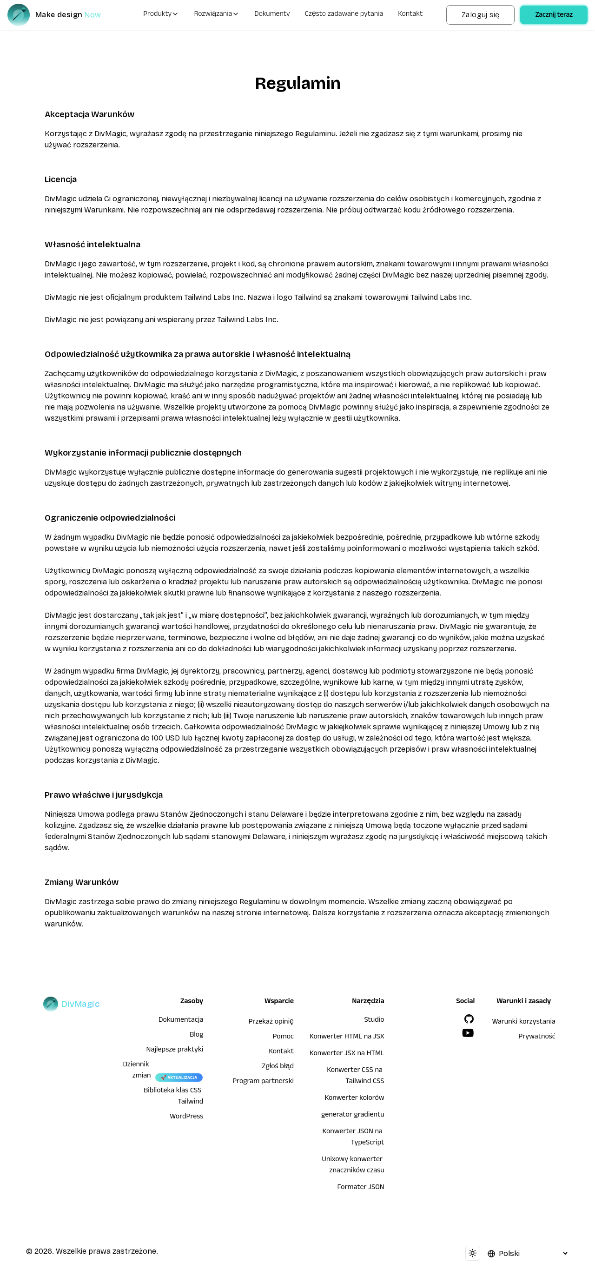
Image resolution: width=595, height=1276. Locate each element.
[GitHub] (469, 1019)
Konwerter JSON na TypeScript (353, 1138)
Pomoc (283, 1037)
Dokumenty (272, 14)
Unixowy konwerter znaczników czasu (353, 1166)
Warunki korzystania (523, 1022)
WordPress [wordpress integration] (186, 1117)
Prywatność (536, 1037)
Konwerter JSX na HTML (347, 1054)
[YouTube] (468, 1032)
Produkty (161, 14)
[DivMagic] (63, 15)
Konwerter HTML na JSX (347, 1037)
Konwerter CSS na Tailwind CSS (355, 1076)
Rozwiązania (216, 14)
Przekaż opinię (271, 1022)
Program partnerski (263, 1082)
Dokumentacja (181, 1020)
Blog (196, 1035)
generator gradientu (352, 1115)
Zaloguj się (480, 14)
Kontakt (410, 14)
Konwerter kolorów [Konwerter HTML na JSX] (354, 1098)
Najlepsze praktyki (175, 1050)
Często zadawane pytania (344, 14)
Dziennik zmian (137, 1071)
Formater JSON (360, 1188)
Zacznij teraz (554, 15)
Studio (374, 1020)
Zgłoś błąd (278, 1067)
